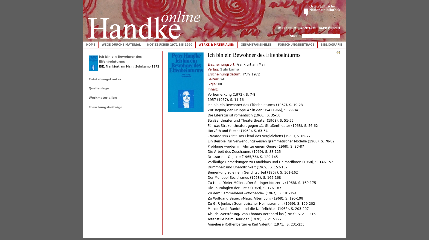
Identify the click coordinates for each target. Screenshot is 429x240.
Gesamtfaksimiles (256, 44)
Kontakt (307, 28)
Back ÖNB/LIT (329, 28)
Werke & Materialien (216, 44)
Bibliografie (331, 44)
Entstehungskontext (106, 79)
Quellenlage (99, 88)
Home (90, 44)
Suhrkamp (229, 69)
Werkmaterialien (103, 97)
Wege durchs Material (121, 44)
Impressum (287, 28)
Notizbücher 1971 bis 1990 (169, 44)
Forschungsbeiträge (296, 44)
